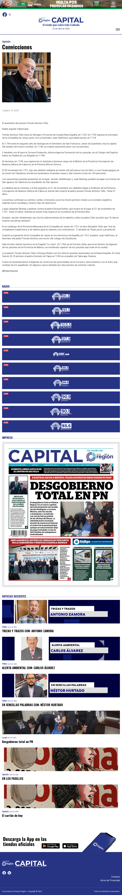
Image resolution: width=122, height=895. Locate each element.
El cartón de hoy (12, 815)
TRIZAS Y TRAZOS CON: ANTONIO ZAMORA (28, 631)
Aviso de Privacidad (110, 880)
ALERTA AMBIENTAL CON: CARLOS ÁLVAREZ (28, 667)
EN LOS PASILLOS (12, 778)
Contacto (115, 876)
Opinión (6, 41)
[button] (118, 30)
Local (4, 738)
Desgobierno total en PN (17, 741)
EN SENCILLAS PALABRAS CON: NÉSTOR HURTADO (32, 704)
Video (4, 627)
